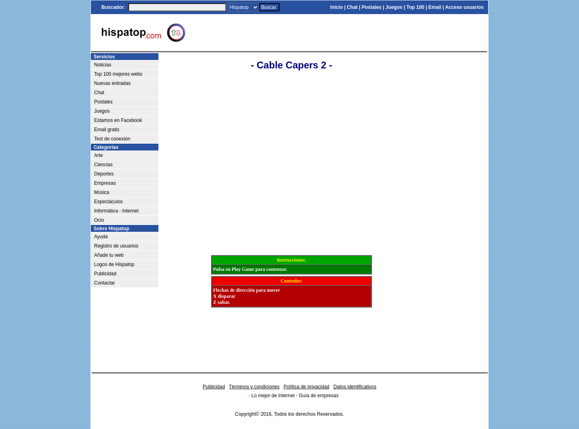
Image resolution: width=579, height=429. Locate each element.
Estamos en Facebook (118, 120)
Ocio (99, 220)
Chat (352, 7)
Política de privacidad (306, 387)
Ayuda (101, 236)
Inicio (336, 7)
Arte (98, 155)
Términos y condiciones (254, 387)
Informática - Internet (116, 211)
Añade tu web (108, 255)
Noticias (102, 65)
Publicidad (105, 273)
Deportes (104, 174)
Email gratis (106, 129)
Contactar (104, 283)
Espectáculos (108, 201)
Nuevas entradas (112, 83)
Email (434, 7)
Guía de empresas (319, 395)
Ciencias (103, 164)
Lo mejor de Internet (272, 395)
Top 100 (415, 7)
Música (101, 192)
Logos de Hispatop (114, 264)
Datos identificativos (354, 387)
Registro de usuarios (116, 246)
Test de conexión (112, 139)
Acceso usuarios (464, 7)
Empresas (105, 183)
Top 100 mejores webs (118, 74)
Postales (371, 7)
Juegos (394, 7)
